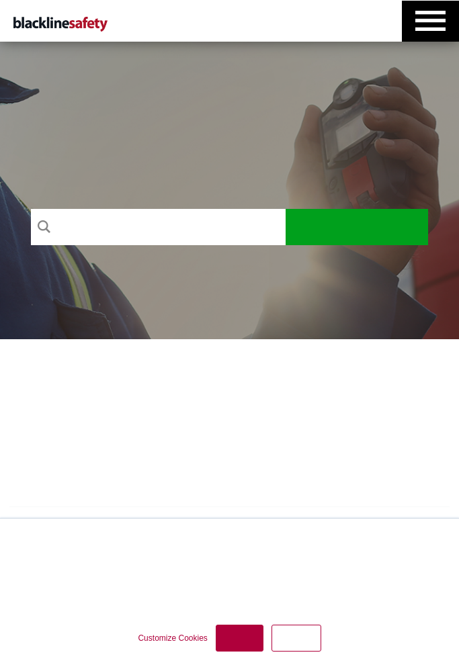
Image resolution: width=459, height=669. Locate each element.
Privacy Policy (210, 574)
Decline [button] (296, 638)
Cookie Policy (278, 574)
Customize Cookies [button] (172, 638)
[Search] (158, 227)
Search (356, 227)
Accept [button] (239, 638)
